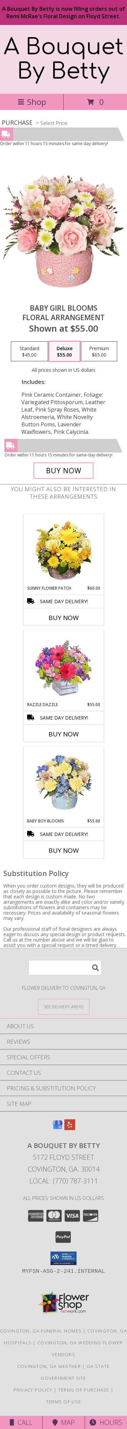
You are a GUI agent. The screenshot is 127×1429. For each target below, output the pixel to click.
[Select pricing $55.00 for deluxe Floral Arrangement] (64, 351)
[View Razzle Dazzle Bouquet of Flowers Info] (63, 666)
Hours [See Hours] (105, 1422)
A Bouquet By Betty (64, 59)
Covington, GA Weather (49, 1366)
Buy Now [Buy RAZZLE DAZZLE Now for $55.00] (63, 734)
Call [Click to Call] (21, 1422)
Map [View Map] (63, 1422)
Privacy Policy (33, 1390)
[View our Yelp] (69, 1128)
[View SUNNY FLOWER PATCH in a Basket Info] (63, 549)
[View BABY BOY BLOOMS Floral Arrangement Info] (63, 782)
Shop (32, 101)
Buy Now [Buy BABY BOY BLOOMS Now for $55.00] (63, 850)
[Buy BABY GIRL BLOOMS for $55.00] (64, 471)
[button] (63, 1258)
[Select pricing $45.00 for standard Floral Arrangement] (29, 351)
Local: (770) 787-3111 (63, 1180)
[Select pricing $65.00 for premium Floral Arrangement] (99, 351)
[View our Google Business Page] (57, 1128)
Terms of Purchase (83, 1390)
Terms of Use (63, 1402)
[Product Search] (65, 967)
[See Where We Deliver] (63, 1006)
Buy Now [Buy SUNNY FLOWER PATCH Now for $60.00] (63, 617)
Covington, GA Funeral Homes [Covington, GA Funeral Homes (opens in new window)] (41, 1331)
